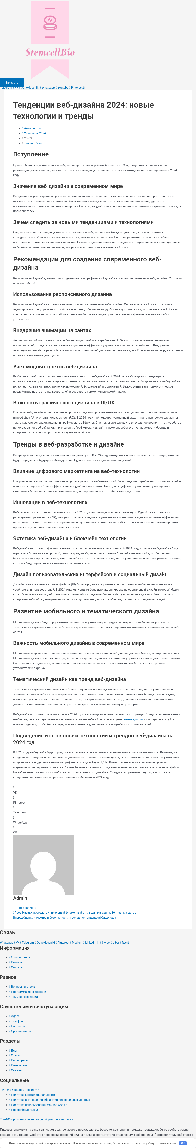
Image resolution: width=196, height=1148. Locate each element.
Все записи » (28, 907)
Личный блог (33, 143)
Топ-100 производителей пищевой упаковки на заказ (38, 1119)
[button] (98, 790)
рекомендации (132, 719)
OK (183, 1142)
